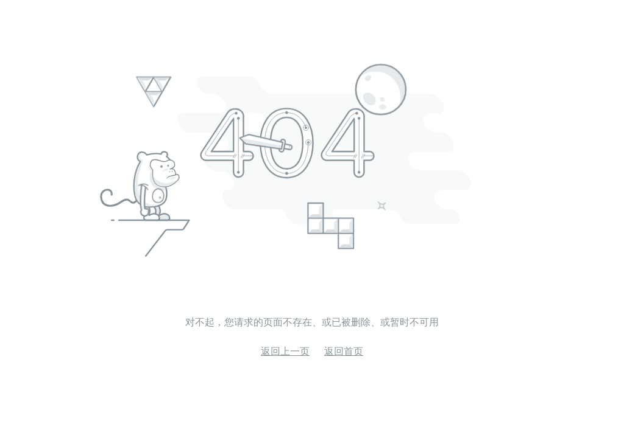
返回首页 (343, 351)
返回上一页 (285, 351)
